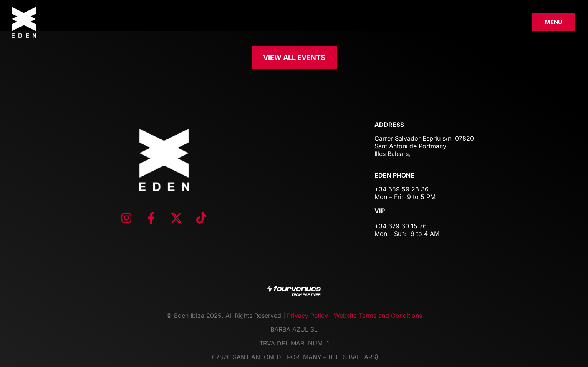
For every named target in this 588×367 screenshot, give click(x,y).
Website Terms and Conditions (378, 315)
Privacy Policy (307, 315)
